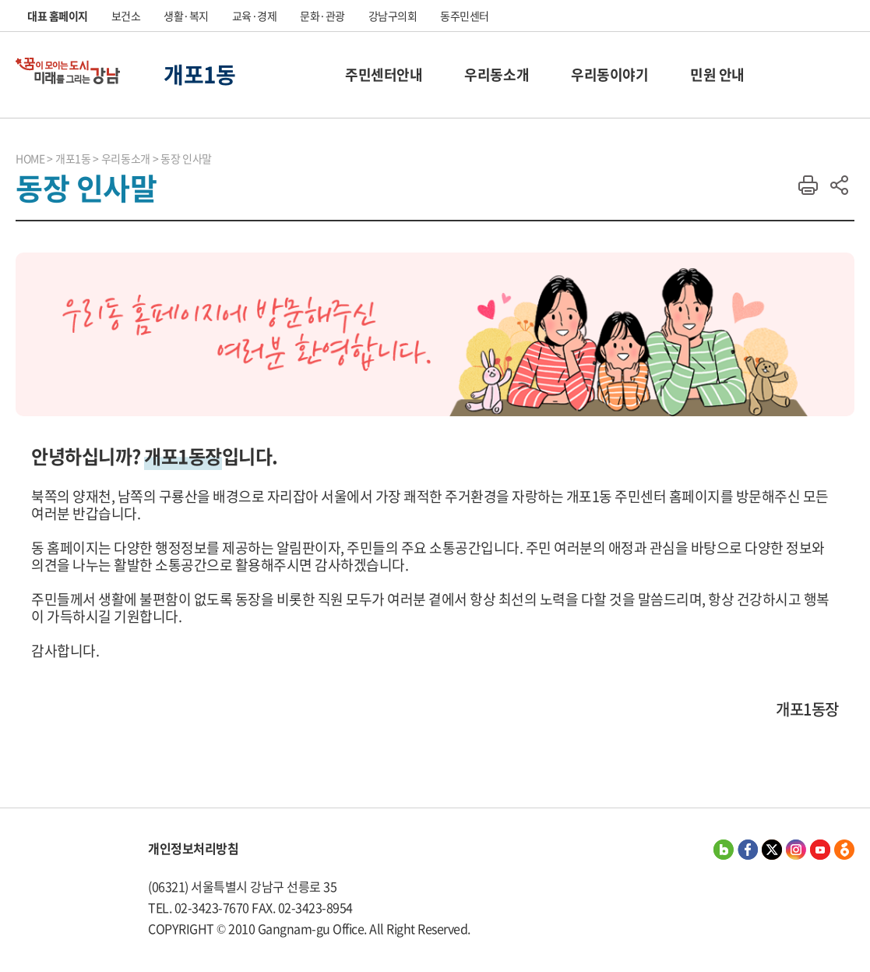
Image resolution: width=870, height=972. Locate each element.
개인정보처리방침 (193, 848)
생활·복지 (186, 15)
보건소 (126, 15)
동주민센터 (464, 15)
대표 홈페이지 (57, 15)
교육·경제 (254, 15)
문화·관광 (322, 15)
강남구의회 (392, 15)
